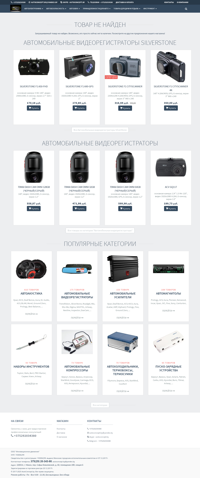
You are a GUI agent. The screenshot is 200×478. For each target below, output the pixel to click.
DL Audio (45, 300)
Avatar (109, 307)
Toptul (20, 373)
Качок (72, 376)
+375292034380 (94, 428)
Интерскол (74, 383)
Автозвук (74, 8)
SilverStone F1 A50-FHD (34, 86)
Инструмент (150, 8)
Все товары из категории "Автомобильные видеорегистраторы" (100, 230)
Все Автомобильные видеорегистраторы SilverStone (100, 129)
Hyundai (84, 383)
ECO (91, 380)
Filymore (112, 380)
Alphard (122, 307)
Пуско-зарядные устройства (168, 368)
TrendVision (64, 303)
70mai (181, 380)
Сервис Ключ (28, 376)
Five (137, 307)
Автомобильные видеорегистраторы (77, 295)
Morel (30, 303)
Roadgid (86, 303)
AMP (115, 307)
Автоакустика (31, 293)
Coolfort (123, 383)
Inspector (75, 310)
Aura (37, 300)
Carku (155, 380)
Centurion (181, 303)
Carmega (84, 380)
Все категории (100, 405)
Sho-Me (65, 307)
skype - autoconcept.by (98, 437)
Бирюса (120, 380)
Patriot (182, 376)
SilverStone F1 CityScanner (125, 86)
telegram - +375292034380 (99, 441)
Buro (174, 380)
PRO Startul (40, 373)
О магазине (62, 437)
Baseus (79, 376)
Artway (88, 307)
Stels (26, 373)
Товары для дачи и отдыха (127, 8)
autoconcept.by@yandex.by (100, 432)
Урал (15, 300)
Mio (93, 303)
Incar (153, 303)
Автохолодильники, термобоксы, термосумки (123, 370)
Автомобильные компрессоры (77, 368)
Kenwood (181, 300)
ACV (18, 303)
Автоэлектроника (33, 8)
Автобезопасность (56, 8)
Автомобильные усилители (123, 295)
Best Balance (34, 306)
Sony (173, 303)
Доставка (61, 432)
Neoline (66, 310)
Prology (24, 306)
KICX (21, 300)
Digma (73, 307)
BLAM (23, 303)
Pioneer (172, 300)
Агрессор (87, 376)
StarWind (65, 380)
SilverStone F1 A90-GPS (79, 86)
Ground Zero (40, 303)
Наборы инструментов (31, 366)
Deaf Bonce (29, 300)
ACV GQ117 (171, 187)
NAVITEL (80, 307)
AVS (66, 383)
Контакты (61, 428)
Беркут (65, 376)
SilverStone (76, 303)
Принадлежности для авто (96, 8)
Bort (32, 373)
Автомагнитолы (168, 293)
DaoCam (85, 310)
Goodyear (74, 380)
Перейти (31, 313)
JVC (163, 303)
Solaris (175, 376)
